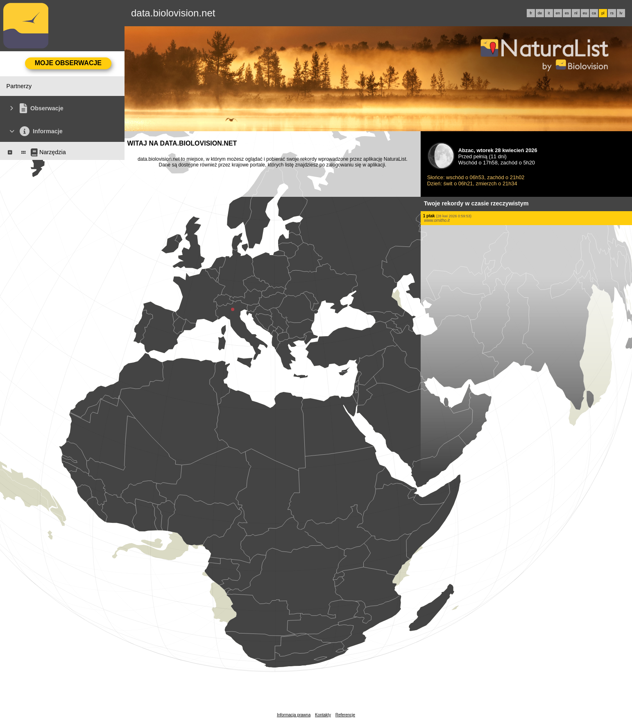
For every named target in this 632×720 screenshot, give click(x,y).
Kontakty (323, 715)
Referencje (345, 715)
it (549, 13)
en (558, 13)
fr (531, 13)
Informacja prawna (293, 715)
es (567, 13)
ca (594, 13)
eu (585, 13)
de (540, 13)
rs (612, 13)
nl (575, 13)
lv (621, 13)
